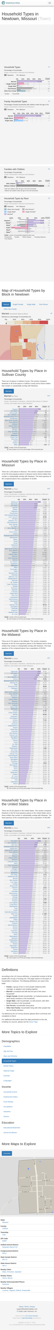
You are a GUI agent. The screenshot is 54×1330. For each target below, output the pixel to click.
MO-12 (4, 1259)
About (21, 1307)
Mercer (10, 1278)
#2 (49, 101)
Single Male (31, 304)
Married (6, 304)
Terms (26, 1307)
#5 (51, 313)
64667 (4, 1241)
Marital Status (8, 1066)
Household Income (10, 1092)
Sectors (6, 1116)
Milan (4, 1272)
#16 (48, 488)
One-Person (43, 304)
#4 (49, 198)
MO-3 (4, 1266)
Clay (4, 1235)
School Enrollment (10, 1133)
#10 (48, 396)
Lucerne (5, 1290)
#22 (48, 658)
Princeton (10, 1272)
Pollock (18, 1290)
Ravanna (5, 1284)
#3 (49, 169)
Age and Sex (8, 1051)
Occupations (8, 1107)
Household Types (9, 1061)
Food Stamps (8, 1102)
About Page (33, 1022)
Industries (7, 1111)
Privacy (32, 1307)
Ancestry (6, 1076)
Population (7, 1046)
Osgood (12, 1290)
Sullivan (5, 1228)
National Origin (8, 1071)
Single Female (18, 304)
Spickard (18, 1272)
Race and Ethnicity (10, 1056)
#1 (49, 67)
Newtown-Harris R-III (9, 1247)
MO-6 (4, 1253)
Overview (6, 1153)
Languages (7, 1081)
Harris (4, 1278)
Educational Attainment (11, 1128)
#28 (48, 827)
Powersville (26, 1290)
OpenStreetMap (27, 1318)
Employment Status (10, 1097)
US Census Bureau (31, 1316)
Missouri (5, 1222)
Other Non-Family (10, 309)
